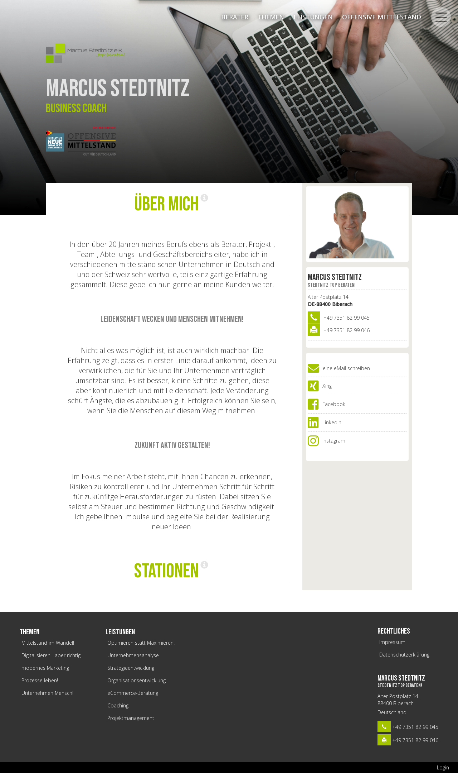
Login (443, 767)
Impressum (392, 642)
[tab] (172, 205)
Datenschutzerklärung (404, 654)
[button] (172, 205)
